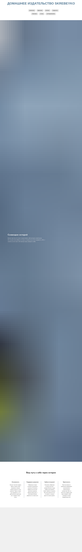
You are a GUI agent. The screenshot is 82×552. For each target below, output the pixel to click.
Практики (34, 14)
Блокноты (31, 10)
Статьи (41, 14)
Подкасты (55, 10)
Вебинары (39, 10)
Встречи (47, 10)
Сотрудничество (51, 14)
